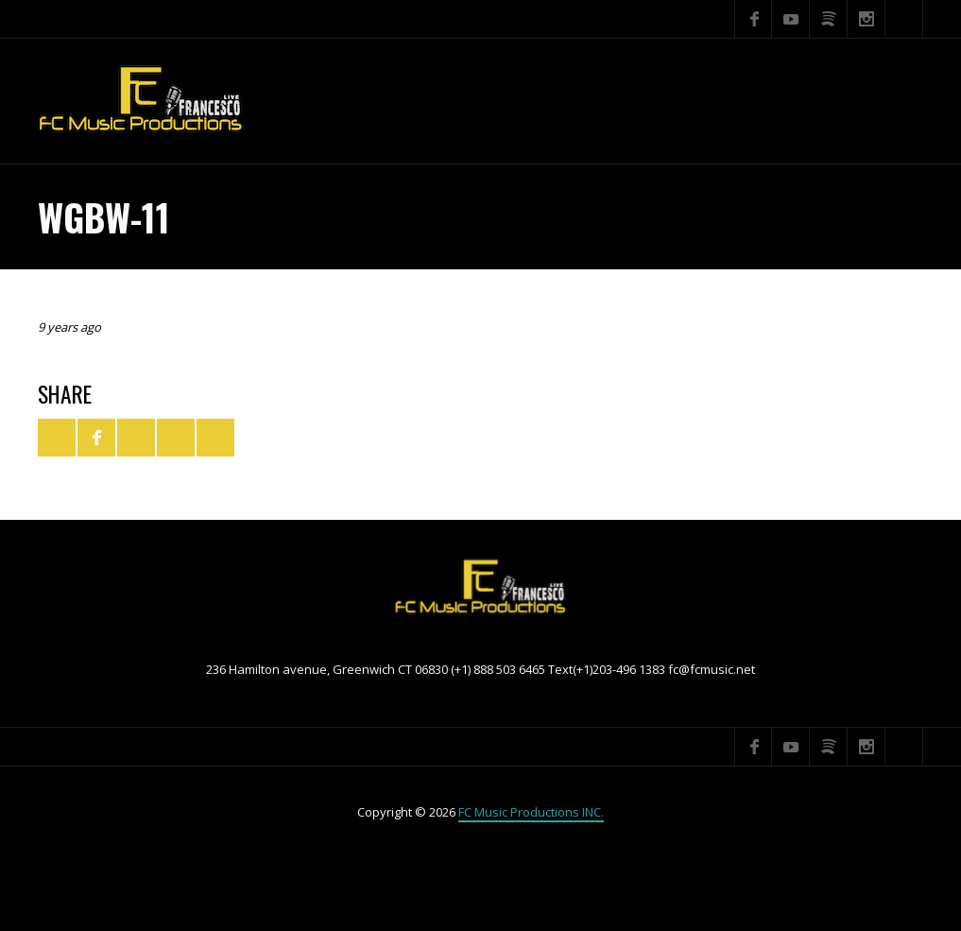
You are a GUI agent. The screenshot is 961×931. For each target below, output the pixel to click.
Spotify (829, 19)
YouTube (791, 19)
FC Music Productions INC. (531, 811)
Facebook (753, 19)
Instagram (866, 19)
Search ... (904, 19)
